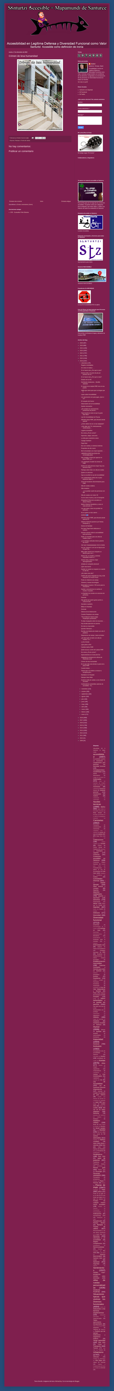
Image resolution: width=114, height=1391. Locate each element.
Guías (94, 998)
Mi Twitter (82, 94)
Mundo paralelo (100, 1128)
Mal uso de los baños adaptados (99, 1109)
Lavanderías (96, 1072)
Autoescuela (96, 797)
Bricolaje (95, 814)
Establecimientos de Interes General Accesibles (99, 957)
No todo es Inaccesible (87, 626)
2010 (81, 738)
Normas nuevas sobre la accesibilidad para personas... (92, 533)
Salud (103, 1252)
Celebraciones (98, 840)
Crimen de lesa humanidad (89, 661)
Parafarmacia (96, 1152)
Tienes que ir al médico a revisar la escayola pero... (91, 671)
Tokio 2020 (101, 1342)
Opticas (95, 1148)
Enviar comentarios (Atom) (25, 204)
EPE (104, 952)
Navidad (102, 1130)
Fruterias (103, 993)
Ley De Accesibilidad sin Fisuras (90, 417)
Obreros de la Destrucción (88, 612)
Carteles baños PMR (87, 647)
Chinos (100, 845)
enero (83, 714)
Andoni (93, 64)
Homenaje (101, 1019)
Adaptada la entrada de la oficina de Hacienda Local (91, 658)
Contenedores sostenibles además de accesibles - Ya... (92, 684)
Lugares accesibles (86, 430)
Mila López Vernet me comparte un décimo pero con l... (91, 552)
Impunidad (98, 1039)
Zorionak (83, 609)
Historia (96, 1017)
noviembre (84, 689)
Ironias (102, 1060)
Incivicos (96, 1044)
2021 (81, 355)
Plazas (103, 1182)
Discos (94, 909)
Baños (103, 807)
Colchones (102, 849)
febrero (83, 712)
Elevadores (96, 935)
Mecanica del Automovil (99, 1115)
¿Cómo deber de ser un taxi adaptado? (92, 424)
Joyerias (100, 1065)
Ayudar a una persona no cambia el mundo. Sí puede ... (91, 589)
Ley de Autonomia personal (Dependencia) (99, 1087)
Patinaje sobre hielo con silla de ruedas (92, 470)
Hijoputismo (96, 1015)
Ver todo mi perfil (83, 82)
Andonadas (97, 779)
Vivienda (103, 1362)
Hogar (94, 1019)
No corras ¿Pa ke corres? (88, 433)
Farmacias (96, 982)
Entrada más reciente (15, 201)
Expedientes (97, 978)
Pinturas (95, 1181)
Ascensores (96, 786)
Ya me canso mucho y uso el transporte (92, 497)
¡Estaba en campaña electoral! (90, 564)
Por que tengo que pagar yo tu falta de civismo (99, 1197)
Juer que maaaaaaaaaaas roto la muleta (93, 545)
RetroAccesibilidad (98, 1247)
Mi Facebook (83, 92)
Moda (94, 1124)
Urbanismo (98, 1352)
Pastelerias (96, 1162)
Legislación (96, 1078)
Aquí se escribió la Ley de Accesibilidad (92, 475)
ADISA (95, 773)
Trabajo (100, 1344)
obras (95, 1143)
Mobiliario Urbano (96, 1122)
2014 (81, 728)
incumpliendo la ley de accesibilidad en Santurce (99, 1052)
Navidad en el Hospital (87, 675)
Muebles (103, 1126)
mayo (83, 704)
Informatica (95, 1056)
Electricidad (96, 932)
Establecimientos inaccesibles (99, 962)
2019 (81, 361)
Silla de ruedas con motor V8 (89, 495)
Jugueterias (96, 1068)
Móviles (97, 1126)
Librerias (100, 1091)
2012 (81, 733)
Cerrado (103, 843)
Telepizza (103, 1329)
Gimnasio (97, 994)
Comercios (96, 854)
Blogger (77, 1381)
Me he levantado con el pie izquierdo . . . (93, 451)
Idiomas (103, 1029)
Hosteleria (96, 1021)
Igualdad (98, 1031)
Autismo (95, 796)
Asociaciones (97, 794)
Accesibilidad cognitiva (99, 759)
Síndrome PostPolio (96, 1291)
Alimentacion (96, 775)
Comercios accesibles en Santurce (99, 858)
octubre (83, 691)
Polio (103, 1190)
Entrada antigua (66, 201)
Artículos (101, 784)
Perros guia (99, 1167)
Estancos (95, 972)
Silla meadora (85, 488)
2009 (81, 740)
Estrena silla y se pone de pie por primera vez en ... (91, 373)
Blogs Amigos (97, 812)
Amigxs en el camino (98, 777)
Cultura (95, 877)
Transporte (97, 1346)
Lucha (95, 1108)
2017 (81, 720)
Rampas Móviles (99, 1223)
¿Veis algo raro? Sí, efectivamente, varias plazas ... (91, 427)
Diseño (101, 909)
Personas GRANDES (97, 1174)
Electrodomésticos (97, 934)
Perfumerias (99, 1166)
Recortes (96, 1236)
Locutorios (95, 1100)
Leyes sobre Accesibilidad (88, 394)
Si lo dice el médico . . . (88, 368)
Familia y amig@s (98, 980)
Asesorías (95, 788)
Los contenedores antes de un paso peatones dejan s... (91, 478)
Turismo (95, 1348)
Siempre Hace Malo (87, 677)
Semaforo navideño (87, 604)
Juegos (95, 1067)
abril (82, 707)
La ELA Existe (85, 642)
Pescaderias (96, 1177)
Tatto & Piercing (97, 1325)
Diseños (95, 911)
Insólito (95, 1060)
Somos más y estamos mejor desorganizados (89, 560)
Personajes (98, 1171)
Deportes (96, 890)
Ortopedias (102, 1148)
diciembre (84, 363)
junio (83, 701)
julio (82, 699)
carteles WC (101, 834)
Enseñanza (102, 948)
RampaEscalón (97, 1221)
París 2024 (101, 1156)
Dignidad (96, 907)
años (100, 781)
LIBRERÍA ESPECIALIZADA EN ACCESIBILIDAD (90, 454)
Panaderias (100, 1150)
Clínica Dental (97, 847)
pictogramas (96, 1179)
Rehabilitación (96, 1245)
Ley (101, 1080)
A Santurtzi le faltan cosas (99, 750)
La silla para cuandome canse (90, 438)
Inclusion (97, 1046)
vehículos (96, 1357)
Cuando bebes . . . (86, 668)
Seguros (95, 1265)
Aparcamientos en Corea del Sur (90, 655)
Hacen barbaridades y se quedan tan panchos (99, 1001)
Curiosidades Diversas (97, 880)
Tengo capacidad (99, 1340)
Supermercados (97, 1318)
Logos (97, 1102)
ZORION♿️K (85, 515)
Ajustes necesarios (86, 406)
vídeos (95, 1362)
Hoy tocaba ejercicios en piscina (90, 623)
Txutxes (101, 1350)
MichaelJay (58, 1381)
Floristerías (95, 987)
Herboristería (96, 1013)
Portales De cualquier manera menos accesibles (99, 1202)
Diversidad (97, 915)
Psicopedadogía (97, 1211)
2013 (81, 730)
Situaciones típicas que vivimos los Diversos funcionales (99, 1299)
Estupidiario (96, 974)
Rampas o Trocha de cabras (22, 140)
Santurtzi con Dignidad (86, 90)
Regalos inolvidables (87, 365)
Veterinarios (102, 1358)
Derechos (96, 900)
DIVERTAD (96, 924)
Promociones (96, 1210)
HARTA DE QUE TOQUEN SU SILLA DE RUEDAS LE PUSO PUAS (93, 576)
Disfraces (96, 913)
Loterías (101, 1105)
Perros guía (101, 1169)
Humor (96, 1027)
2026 (81, 343)
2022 (81, 353)
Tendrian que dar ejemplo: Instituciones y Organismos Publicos (99, 1335)
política (99, 1191)
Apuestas (95, 783)
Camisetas (98, 820)
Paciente (83, 597)
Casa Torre (99, 836)
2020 (81, 358)
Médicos (99, 1117)
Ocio (103, 1145)
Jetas (103, 1063)
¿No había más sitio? (87, 573)
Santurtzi (96, 1262)
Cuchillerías (99, 875)
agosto (83, 696)
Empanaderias (96, 937)
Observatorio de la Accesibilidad (90, 404)
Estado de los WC (86, 379)
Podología (95, 1189)
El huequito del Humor (87, 401)
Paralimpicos (97, 1154)
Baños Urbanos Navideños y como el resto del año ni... (92, 505)
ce (93, 838)
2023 (81, 350)
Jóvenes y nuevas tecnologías (90, 582)
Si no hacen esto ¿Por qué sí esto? (91, 370)
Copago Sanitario (86, 440)
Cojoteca (95, 849)
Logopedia (102, 1100)
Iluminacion (96, 1037)
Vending (95, 1358)
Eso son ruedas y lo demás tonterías (91, 446)
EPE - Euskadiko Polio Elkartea (19, 212)
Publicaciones (97, 1213)
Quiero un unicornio (87, 472)
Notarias (95, 1139)
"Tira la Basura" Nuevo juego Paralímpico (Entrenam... (89, 617)
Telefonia (95, 1329)
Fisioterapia (96, 985)
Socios (101, 1307)
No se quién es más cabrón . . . (90, 512)
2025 (81, 345)
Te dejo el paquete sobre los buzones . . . (93, 621)
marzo (83, 709)
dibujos (95, 903)
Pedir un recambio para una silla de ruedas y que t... (91, 537)
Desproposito (96, 901)
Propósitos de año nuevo (88, 448)
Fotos (95, 993)
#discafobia (96, 748)
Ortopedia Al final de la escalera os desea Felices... (91, 500)
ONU (99, 1147)
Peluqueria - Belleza (99, 1164)
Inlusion (103, 1056)
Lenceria (95, 1079)
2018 (81, 717)
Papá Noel (84, 443)
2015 (81, 725)
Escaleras (99, 954)
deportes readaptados (97, 893)
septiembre (84, 694)
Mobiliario (95, 1118)
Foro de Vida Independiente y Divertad (99, 989)
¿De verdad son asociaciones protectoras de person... (89, 409)
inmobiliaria (100, 1058)
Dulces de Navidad (86, 526)
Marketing (96, 1113)
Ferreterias (96, 983)
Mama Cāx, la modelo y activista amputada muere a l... (90, 556)
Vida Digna (98, 1360)
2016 (81, 722)
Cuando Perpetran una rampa (90, 614)
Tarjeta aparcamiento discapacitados (97, 1322)
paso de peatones (99, 1159)
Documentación (97, 926)
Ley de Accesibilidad (99, 1083)
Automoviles (96, 799)
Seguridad (96, 1264)
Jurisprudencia (97, 1070)
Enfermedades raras (99, 945)
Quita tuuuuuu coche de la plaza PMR (92, 650)
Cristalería (102, 873)
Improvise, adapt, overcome (89, 435)
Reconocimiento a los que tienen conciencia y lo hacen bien (99, 1232)
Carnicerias (96, 828)
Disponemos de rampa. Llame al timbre (92, 635)
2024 (81, 348)
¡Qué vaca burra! (86, 566)
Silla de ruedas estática (88, 486)
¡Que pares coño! (86, 644)
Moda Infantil (102, 1124)
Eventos (95, 976)
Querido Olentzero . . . (87, 628)
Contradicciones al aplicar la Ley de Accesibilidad (99, 869)
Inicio (41, 201)
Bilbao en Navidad (86, 606)
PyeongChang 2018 (99, 1215)
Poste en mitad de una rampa (89, 580)
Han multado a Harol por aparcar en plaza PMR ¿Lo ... (91, 458)
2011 (81, 735)
